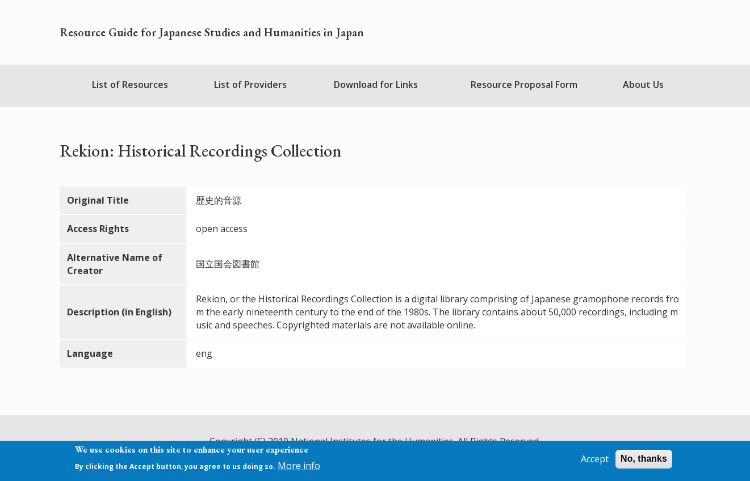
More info (299, 465)
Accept (595, 459)
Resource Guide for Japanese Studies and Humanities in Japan (212, 32)
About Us (643, 84)
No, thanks (644, 459)
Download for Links (376, 84)
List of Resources (130, 84)
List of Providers (250, 84)
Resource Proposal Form (524, 84)
